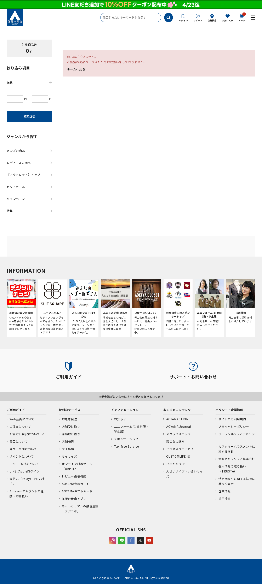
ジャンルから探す (22, 136)
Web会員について (22, 419)
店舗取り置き (71, 434)
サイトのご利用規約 (232, 419)
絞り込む (29, 116)
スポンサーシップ (126, 439)
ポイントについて (22, 456)
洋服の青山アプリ (74, 499)
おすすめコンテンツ (177, 410)
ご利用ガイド (16, 410)
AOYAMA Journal (178, 426)
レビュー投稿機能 (74, 476)
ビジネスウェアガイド (181, 449)
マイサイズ (69, 456)
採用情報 (224, 499)
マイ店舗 (68, 449)
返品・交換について (23, 449)
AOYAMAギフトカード (77, 491)
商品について (19, 441)
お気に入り (227, 20)
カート (242, 17)
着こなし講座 (175, 441)
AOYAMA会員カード (75, 484)
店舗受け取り (71, 426)
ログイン (183, 20)
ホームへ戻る (76, 69)
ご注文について (20, 426)
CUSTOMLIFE (176, 456)
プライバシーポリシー (233, 426)
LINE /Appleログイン (25, 471)
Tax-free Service (126, 446)
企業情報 (224, 491)
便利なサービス (69, 410)
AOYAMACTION (177, 419)
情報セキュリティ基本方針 (236, 459)
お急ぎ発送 (69, 419)
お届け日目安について (25, 434)
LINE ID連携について (24, 464)
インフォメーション (125, 410)
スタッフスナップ (178, 434)
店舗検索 (212, 20)
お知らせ (120, 419)
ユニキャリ (174, 464)
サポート (197, 20)
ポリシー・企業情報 (229, 410)
